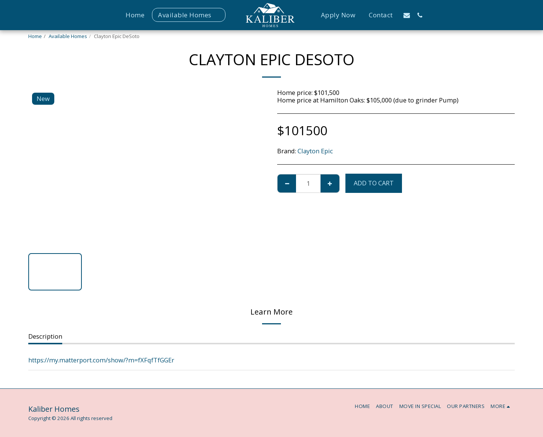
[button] (406, 15)
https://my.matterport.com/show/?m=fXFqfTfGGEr (101, 360)
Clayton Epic (315, 151)
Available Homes (68, 36)
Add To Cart (374, 183)
